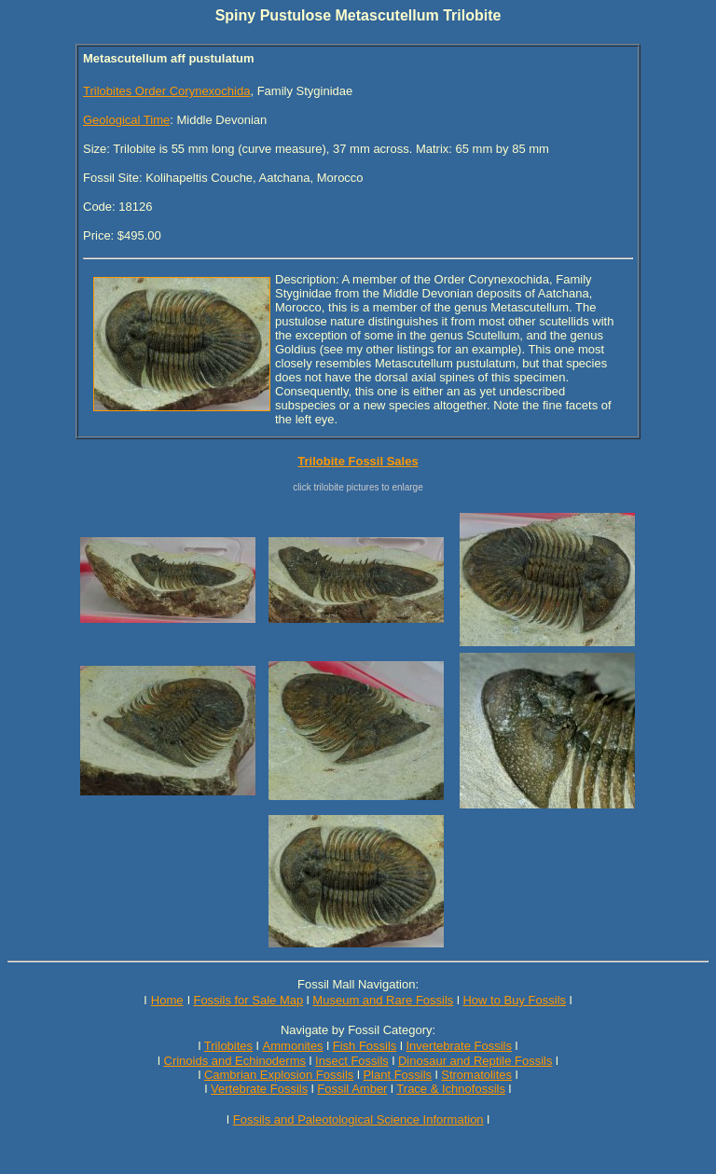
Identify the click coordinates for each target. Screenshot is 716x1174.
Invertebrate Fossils (459, 1046)
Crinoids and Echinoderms (235, 1061)
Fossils (289, 1089)
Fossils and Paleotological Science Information (358, 1119)
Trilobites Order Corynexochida (166, 91)
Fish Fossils (365, 1046)
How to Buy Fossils (514, 1000)
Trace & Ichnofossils (450, 1089)
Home (167, 1000)
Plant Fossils (397, 1075)
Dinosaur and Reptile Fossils (475, 1061)
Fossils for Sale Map (248, 1000)
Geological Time (126, 120)
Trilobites (228, 1046)
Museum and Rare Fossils (382, 1000)
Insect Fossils (352, 1061)
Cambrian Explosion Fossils (278, 1075)
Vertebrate (239, 1089)
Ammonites (293, 1046)
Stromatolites (476, 1075)
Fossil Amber (352, 1089)
